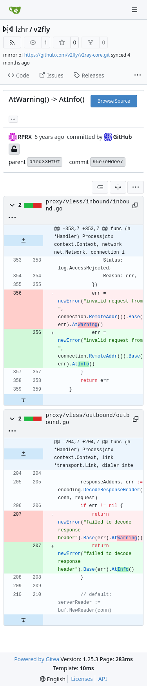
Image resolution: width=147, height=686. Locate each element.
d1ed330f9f (44, 162)
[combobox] (100, 187)
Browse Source (114, 101)
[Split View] (118, 187)
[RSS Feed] (12, 42)
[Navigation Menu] (135, 9)
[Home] (15, 10)
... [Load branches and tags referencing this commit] (13, 118)
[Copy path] (135, 205)
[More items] (137, 75)
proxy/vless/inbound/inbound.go (88, 205)
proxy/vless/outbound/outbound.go (88, 419)
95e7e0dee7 (108, 162)
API (102, 678)
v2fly (42, 29)
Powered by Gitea (36, 659)
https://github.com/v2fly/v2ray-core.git (67, 55)
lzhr (22, 29)
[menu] (135, 187)
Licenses (82, 678)
